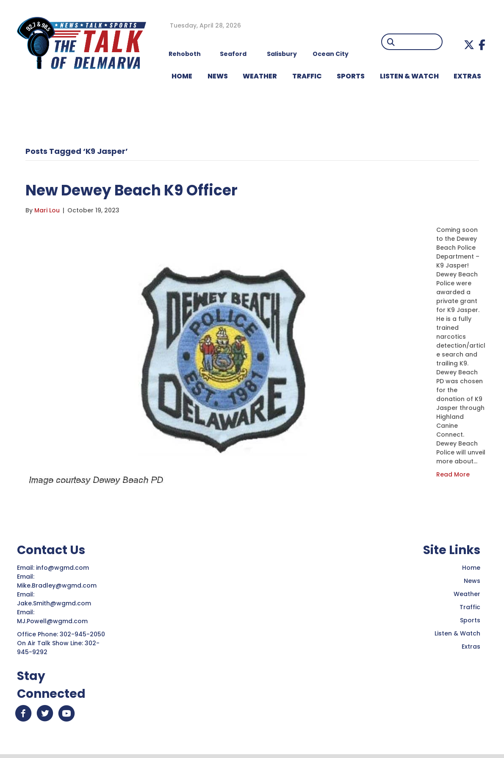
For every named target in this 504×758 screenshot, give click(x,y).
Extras (471, 646)
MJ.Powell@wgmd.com (54, 621)
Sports (351, 76)
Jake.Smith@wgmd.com (55, 603)
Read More (453, 474)
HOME (182, 76)
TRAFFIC (307, 76)
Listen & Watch (457, 633)
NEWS (218, 76)
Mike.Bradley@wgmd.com (57, 585)
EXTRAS (467, 76)
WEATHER (260, 76)
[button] (469, 44)
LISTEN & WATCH (409, 76)
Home (471, 567)
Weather (467, 594)
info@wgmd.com (63, 567)
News (472, 581)
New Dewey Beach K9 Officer (142, 189)
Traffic (470, 607)
